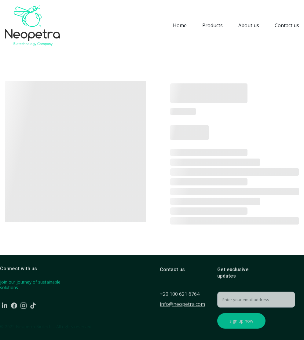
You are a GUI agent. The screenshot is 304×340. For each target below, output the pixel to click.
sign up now (241, 323)
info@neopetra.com (182, 304)
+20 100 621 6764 (180, 294)
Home (180, 25)
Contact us (287, 25)
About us (248, 25)
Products (212, 25)
